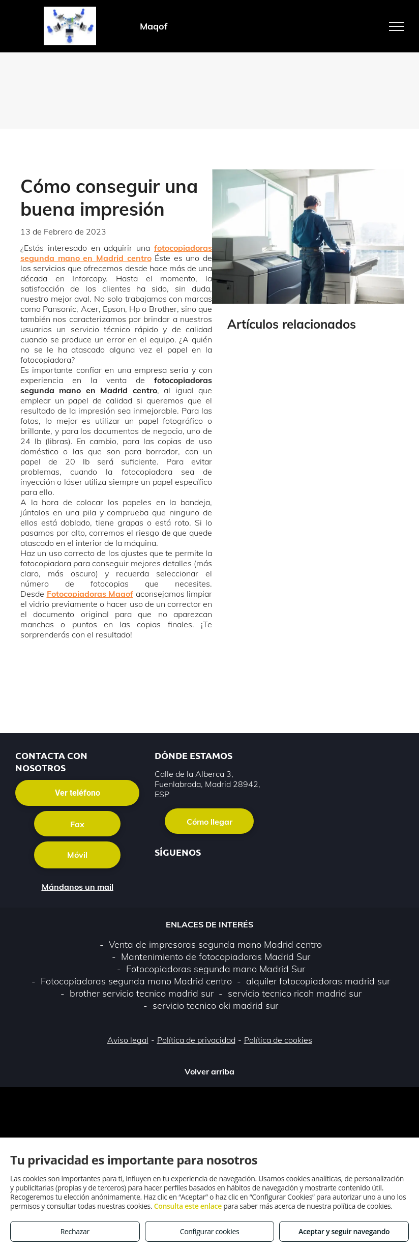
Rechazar (75, 1231)
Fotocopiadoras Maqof (90, 594)
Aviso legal (127, 1040)
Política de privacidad (196, 1040)
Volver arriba (209, 1071)
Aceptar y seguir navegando (344, 1231)
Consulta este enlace (188, 1206)
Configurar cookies (210, 1231)
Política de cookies (278, 1040)
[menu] (396, 26)
